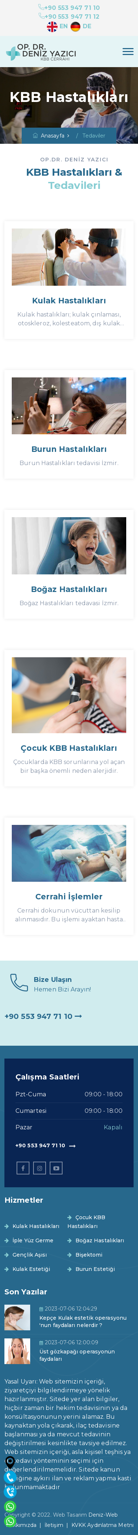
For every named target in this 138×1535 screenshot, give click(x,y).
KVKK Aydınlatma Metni (102, 1525)
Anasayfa (48, 135)
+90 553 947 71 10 (69, 7)
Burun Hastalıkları (69, 449)
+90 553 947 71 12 (69, 16)
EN (57, 26)
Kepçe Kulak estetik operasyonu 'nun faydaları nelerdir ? (83, 1321)
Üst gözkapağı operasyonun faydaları (77, 1355)
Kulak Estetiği (27, 1269)
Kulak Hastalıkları (69, 300)
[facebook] (23, 1168)
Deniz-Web (103, 1515)
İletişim (54, 1525)
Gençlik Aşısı (25, 1254)
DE (80, 26)
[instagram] (39, 1168)
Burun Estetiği (91, 1269)
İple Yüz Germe (29, 1240)
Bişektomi (85, 1254)
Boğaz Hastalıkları (69, 589)
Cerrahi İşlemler (69, 896)
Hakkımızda (21, 1525)
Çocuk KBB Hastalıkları (69, 748)
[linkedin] (56, 1168)
